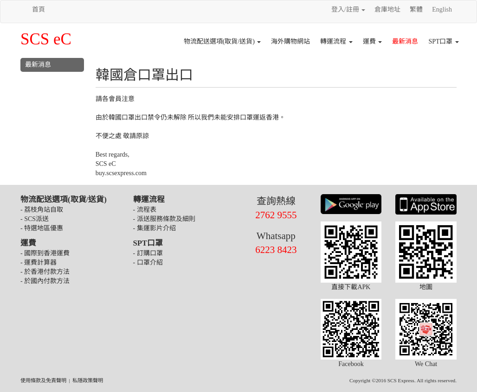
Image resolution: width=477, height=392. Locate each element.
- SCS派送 (34, 218)
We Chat (426, 333)
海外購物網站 (290, 41)
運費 (372, 41)
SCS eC (45, 39)
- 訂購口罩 (148, 253)
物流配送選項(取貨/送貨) (222, 41)
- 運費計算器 (38, 262)
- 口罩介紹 (148, 262)
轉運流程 (336, 41)
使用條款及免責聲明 (43, 380)
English (442, 9)
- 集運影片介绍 (154, 228)
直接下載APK (351, 256)
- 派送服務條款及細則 (164, 218)
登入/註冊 (348, 9)
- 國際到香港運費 (45, 253)
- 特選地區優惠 (41, 228)
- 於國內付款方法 (45, 281)
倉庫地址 (387, 9)
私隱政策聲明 (87, 380)
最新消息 (405, 41)
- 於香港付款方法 (45, 271)
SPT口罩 (443, 41)
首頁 (38, 9)
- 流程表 (144, 209)
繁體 (416, 9)
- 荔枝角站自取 (41, 209)
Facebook (351, 333)
